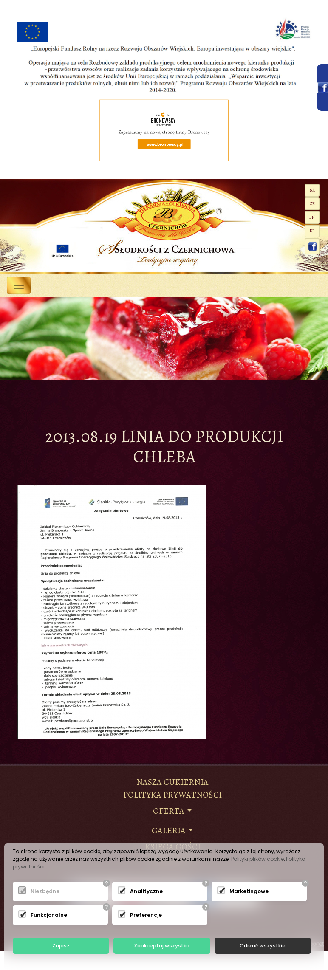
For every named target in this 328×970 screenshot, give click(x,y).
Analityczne (140, 891)
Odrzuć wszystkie (263, 945)
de (312, 231)
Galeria (169, 830)
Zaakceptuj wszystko (161, 945)
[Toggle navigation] (19, 285)
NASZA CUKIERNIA (172, 782)
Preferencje (140, 915)
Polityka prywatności (172, 795)
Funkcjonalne (41, 915)
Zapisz (61, 945)
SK (312, 190)
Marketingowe (240, 891)
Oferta (168, 811)
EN (312, 217)
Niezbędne (41, 891)
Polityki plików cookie (257, 859)
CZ (312, 203)
